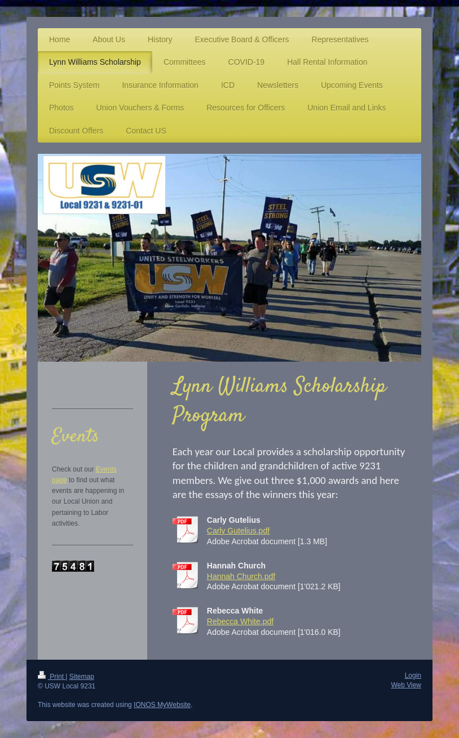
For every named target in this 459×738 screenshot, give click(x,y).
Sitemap (81, 677)
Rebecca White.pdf (240, 621)
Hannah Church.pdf (241, 576)
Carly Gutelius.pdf (238, 530)
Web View (406, 685)
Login (413, 675)
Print (51, 677)
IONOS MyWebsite (162, 705)
